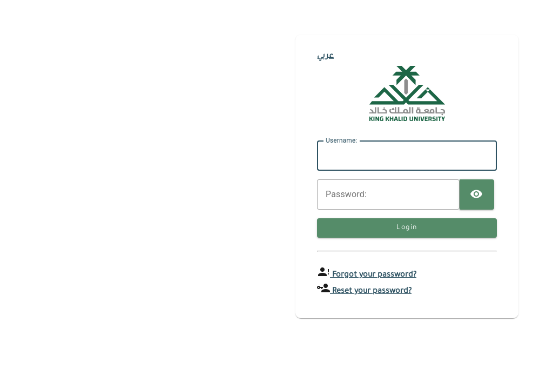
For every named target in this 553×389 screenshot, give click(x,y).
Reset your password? (371, 291)
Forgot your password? (373, 275)
